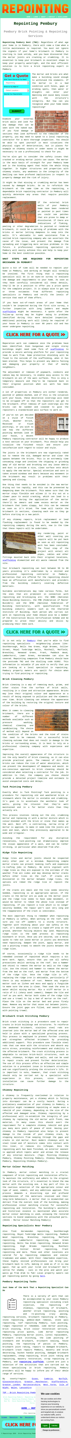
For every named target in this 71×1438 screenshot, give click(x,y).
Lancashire (25, 1388)
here (42, 1276)
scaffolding (9, 312)
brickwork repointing (41, 1317)
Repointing (14, 1417)
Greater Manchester (36, 1382)
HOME (29, 17)
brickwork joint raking (16, 1347)
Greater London (11, 1385)
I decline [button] (54, 1425)
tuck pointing (59, 1323)
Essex (35, 1379)
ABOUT (43, 17)
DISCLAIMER (62, 17)
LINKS (35, 17)
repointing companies (38, 1255)
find (13, 1231)
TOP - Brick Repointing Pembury (21, 1393)
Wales (14, 1388)
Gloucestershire (12, 1382)
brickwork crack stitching (19, 1338)
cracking (35, 496)
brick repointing (25, 191)
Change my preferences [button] (51, 1430)
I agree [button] (45, 1425)
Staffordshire (59, 1382)
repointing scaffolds (31, 1362)
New (21, 1417)
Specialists (29, 1417)
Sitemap (4, 1417)
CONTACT (52, 17)
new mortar (24, 471)
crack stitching (46, 1051)
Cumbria (48, 1379)
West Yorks (49, 1385)
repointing (48, 66)
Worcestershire (31, 1385)
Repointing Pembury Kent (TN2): (21, 42)
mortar (42, 83)
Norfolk (63, 1379)
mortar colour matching (34, 1172)
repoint (57, 268)
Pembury (31, 641)
